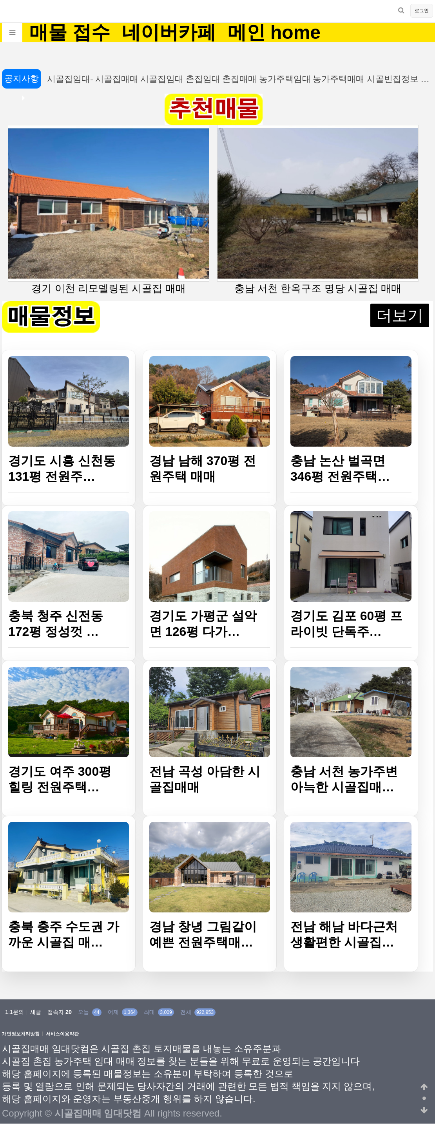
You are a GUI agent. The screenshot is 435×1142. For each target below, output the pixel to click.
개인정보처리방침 (21, 1034)
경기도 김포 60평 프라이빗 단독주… (346, 624)
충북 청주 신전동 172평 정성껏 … (55, 624)
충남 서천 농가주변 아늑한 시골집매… (344, 779)
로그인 (422, 10)
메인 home (274, 32)
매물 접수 (69, 32)
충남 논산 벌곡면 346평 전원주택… (340, 468)
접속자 (59, 1012)
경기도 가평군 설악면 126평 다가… (203, 624)
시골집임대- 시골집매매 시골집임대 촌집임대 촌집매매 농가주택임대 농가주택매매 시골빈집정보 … (234, 79)
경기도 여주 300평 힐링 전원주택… (59, 779)
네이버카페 (169, 32)
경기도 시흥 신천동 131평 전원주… (62, 468)
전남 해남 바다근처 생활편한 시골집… (344, 934)
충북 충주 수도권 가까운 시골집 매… (63, 934)
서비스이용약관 (62, 1034)
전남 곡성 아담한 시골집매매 (204, 779)
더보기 (399, 315)
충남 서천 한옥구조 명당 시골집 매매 (318, 209)
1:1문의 (14, 1012)
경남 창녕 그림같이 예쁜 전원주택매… (203, 934)
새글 (35, 1012)
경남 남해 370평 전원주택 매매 (202, 468)
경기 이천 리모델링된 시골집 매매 (108, 209)
